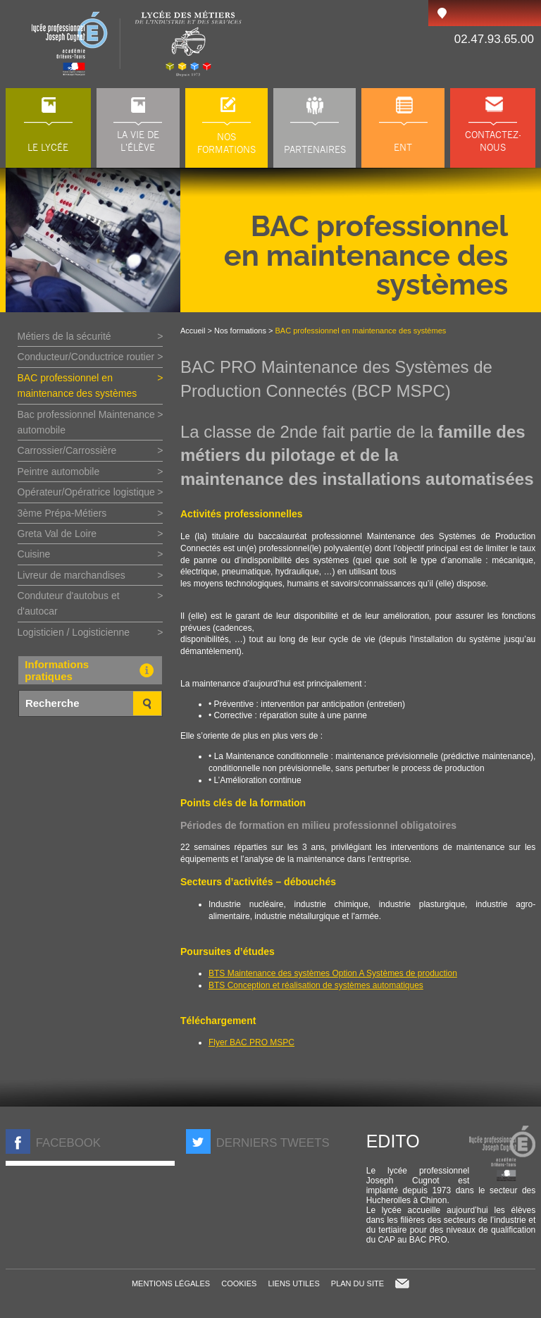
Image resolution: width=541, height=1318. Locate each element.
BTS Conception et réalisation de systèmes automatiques (316, 985)
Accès (441, 13)
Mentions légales (171, 1283)
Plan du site (357, 1283)
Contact (402, 1283)
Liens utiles (293, 1283)
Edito (393, 1141)
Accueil (192, 330)
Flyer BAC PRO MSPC (251, 1042)
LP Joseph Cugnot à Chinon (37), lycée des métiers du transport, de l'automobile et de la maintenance (138, 44)
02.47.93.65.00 (494, 39)
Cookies (238, 1283)
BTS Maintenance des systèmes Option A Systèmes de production (333, 973)
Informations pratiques (92, 670)
